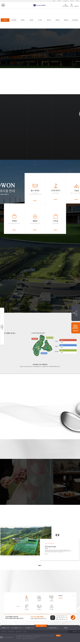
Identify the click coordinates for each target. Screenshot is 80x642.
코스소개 (27, 598)
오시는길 (52, 607)
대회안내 (57, 20)
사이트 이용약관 (3, 631)
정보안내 (49, 20)
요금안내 (52, 598)
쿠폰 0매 (7, 627)
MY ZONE (41, 625)
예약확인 (39, 598)
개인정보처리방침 (11, 631)
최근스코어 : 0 (21, 627)
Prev (56, 535)
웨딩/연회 (66, 20)
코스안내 (40, 20)
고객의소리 (27, 607)
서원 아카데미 (75, 20)
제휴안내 (39, 607)
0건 (57, 627)
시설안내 (31, 20)
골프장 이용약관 (18, 631)
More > (18, 606)
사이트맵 (24, 631)
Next (59, 535)
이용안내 (5, 20)
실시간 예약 (13, 20)
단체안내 (22, 20)
